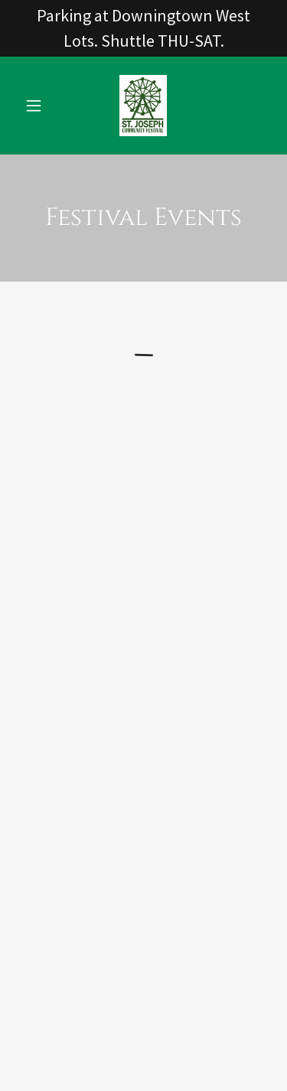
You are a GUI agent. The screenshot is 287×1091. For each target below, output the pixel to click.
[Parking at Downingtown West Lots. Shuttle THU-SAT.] (143, 28)
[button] (37, 105)
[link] (143, 105)
